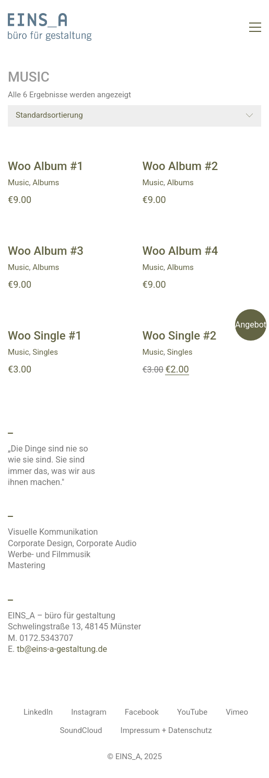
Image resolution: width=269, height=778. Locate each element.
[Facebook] (142, 712)
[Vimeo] (236, 712)
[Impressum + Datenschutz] (166, 731)
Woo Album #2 (180, 166)
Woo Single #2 (180, 336)
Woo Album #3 (46, 251)
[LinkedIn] (38, 712)
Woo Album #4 (180, 251)
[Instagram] (89, 712)
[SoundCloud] (80, 731)
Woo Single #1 (45, 336)
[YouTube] (192, 712)
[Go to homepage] (49, 27)
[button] (255, 27)
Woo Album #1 (46, 166)
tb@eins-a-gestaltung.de (62, 649)
